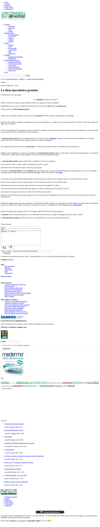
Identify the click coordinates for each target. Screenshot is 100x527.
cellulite (5, 385)
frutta (85, 385)
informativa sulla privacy (23, 348)
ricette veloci (12, 50)
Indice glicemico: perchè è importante (16, 484)
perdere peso (8, 272)
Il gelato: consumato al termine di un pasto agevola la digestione (24, 459)
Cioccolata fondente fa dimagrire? (15, 309)
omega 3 (11, 38)
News (6, 72)
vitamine (11, 40)
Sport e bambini (9, 299)
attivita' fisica (9, 276)
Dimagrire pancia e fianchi (13, 472)
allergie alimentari (14, 67)
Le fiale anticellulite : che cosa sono (15, 478)
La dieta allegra (9, 289)
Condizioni (8, 508)
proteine (77, 385)
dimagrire (53, 138)
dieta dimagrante (30, 389)
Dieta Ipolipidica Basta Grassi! (14, 433)
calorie (64, 389)
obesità (10, 31)
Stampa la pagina (6, 279)
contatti (7, 501)
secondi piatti (12, 48)
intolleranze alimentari (15, 69)
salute (37, 388)
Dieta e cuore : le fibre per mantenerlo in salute (19, 465)
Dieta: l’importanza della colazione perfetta (18, 296)
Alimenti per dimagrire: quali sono (15, 287)
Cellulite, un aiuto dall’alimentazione (16, 304)
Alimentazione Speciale (12, 60)
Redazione (8, 6)
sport (6, 274)
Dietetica (7, 24)
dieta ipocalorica (10, 269)
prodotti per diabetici (14, 62)
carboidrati (17, 388)
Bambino (7, 55)
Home (6, 2)
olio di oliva (12, 36)
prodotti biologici (13, 35)
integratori (11, 28)
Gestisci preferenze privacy (50, 515)
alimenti (10, 41)
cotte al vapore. (77, 205)
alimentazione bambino (15, 57)
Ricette (7, 43)
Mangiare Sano (9, 33)
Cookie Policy (9, 9)
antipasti (11, 45)
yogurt (60, 172)
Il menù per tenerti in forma (13, 294)
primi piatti (11, 53)
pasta (10, 46)
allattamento (12, 58)
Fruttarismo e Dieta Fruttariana (14, 311)
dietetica (59, 385)
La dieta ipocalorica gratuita (35, 79)
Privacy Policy (9, 7)
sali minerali (13, 385)
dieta (9, 29)
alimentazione (47, 388)
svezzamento (12, 65)
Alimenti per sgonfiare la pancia (14, 306)
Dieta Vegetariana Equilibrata (14, 313)
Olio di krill (8, 439)
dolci (9, 52)
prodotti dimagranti (6, 388)
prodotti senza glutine (15, 63)
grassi (89, 385)
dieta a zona (12, 70)
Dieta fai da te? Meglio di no (13, 292)
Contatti (7, 4)
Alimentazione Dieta (11, 500)
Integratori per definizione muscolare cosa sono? (19, 446)
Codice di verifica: (6, 254)
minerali (71, 388)
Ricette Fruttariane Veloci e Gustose (16, 314)
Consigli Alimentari (12, 79)
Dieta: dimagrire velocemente (14, 291)
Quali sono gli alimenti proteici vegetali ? (17, 307)
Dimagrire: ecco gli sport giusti (14, 297)
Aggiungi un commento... (23, 239)
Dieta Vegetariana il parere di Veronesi (16, 316)
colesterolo (11, 26)
